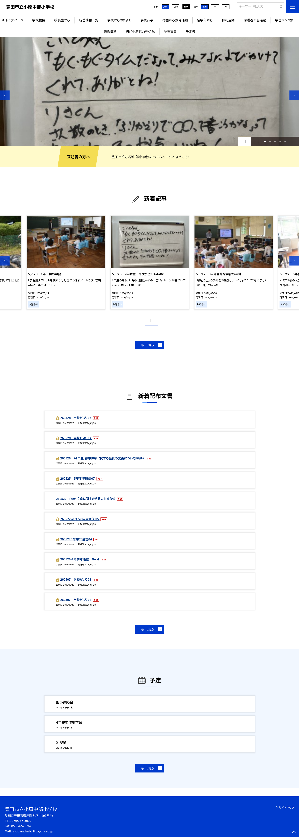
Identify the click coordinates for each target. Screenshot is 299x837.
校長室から (62, 20)
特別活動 (228, 20)
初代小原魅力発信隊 (140, 31)
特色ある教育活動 (175, 20)
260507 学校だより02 (76, 599)
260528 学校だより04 (76, 438)
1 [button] (265, 141)
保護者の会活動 (255, 20)
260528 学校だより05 (76, 417)
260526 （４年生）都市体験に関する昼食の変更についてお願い (102, 458)
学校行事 (146, 20)
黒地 (186, 6)
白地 (176, 6)
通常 (165, 6)
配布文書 (170, 31)
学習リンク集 (284, 20)
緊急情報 (110, 31)
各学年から (205, 20)
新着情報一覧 (88, 20)
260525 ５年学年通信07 (77, 478)
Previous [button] (5, 95)
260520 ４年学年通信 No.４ (80, 559)
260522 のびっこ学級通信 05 (80, 519)
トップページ (14, 20)
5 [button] (285, 141)
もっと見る (147, 345)
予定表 (190, 31)
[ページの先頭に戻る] (294, 832)
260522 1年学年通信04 (76, 539)
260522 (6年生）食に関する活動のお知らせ (86, 498)
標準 (205, 6)
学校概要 (38, 20)
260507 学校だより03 (76, 579)
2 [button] (270, 141)
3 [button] (275, 141)
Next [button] (294, 95)
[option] (149, 91)
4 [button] (280, 141)
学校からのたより (119, 20)
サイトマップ (286, 807)
